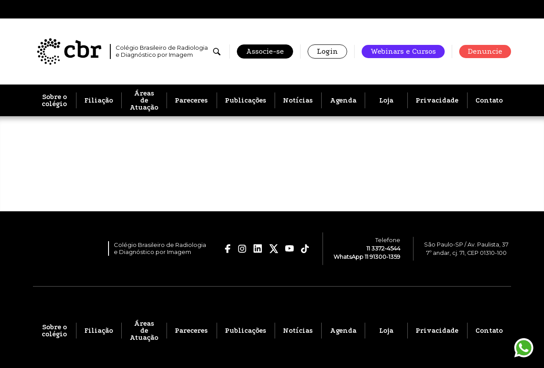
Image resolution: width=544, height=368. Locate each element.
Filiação (98, 100)
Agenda (343, 100)
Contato (489, 100)
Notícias (298, 100)
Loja (386, 100)
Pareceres (191, 100)
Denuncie (485, 51)
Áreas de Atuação (144, 100)
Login (327, 51)
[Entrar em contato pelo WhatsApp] (523, 347)
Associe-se (265, 51)
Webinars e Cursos (403, 51)
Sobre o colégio (54, 100)
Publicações (245, 100)
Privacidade (437, 100)
